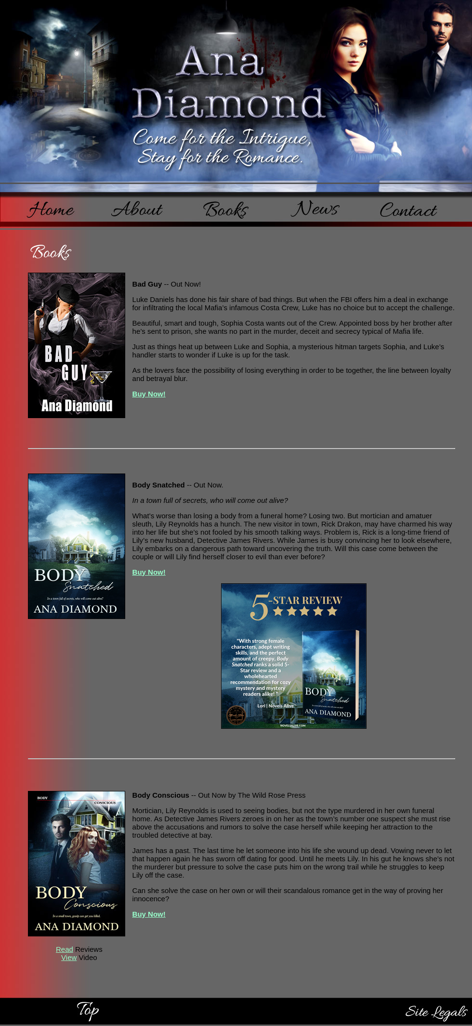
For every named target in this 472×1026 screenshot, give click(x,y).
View (69, 957)
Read (64, 949)
